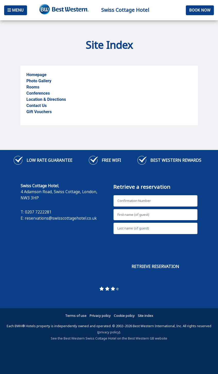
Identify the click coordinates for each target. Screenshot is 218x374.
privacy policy (108, 332)
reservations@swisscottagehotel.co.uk (61, 218)
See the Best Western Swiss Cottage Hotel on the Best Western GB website (109, 338)
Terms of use (75, 315)
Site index (145, 315)
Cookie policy (124, 315)
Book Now (200, 10)
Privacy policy (100, 315)
